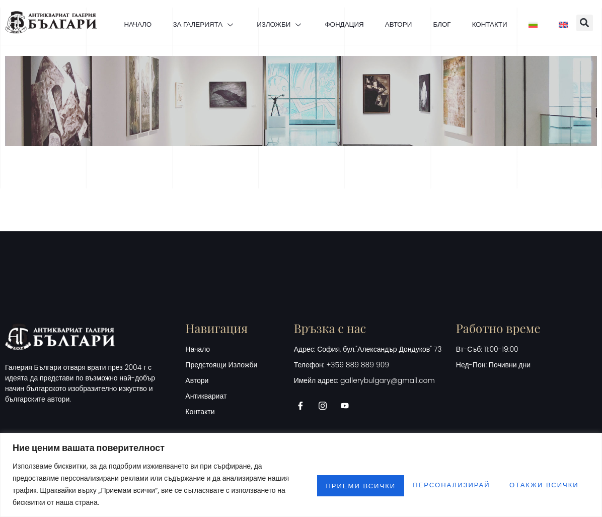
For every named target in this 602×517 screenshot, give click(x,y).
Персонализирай (330, 484)
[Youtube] (348, 422)
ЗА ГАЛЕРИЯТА (212, 12)
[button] (352, 53)
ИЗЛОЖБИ (294, 12)
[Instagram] (326, 422)
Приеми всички (540, 484)
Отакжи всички (437, 484)
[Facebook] (304, 422)
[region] (301, 475)
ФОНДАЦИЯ (364, 12)
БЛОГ (473, 12)
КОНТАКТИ (525, 12)
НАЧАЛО (140, 12)
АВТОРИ (424, 12)
